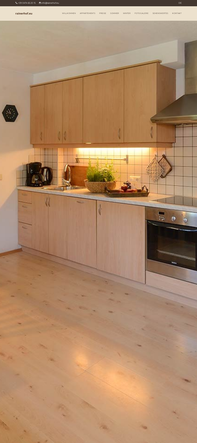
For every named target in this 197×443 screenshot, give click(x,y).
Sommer (114, 13)
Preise (102, 13)
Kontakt (177, 13)
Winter (127, 13)
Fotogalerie (142, 13)
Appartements (87, 13)
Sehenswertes (160, 13)
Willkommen (69, 13)
